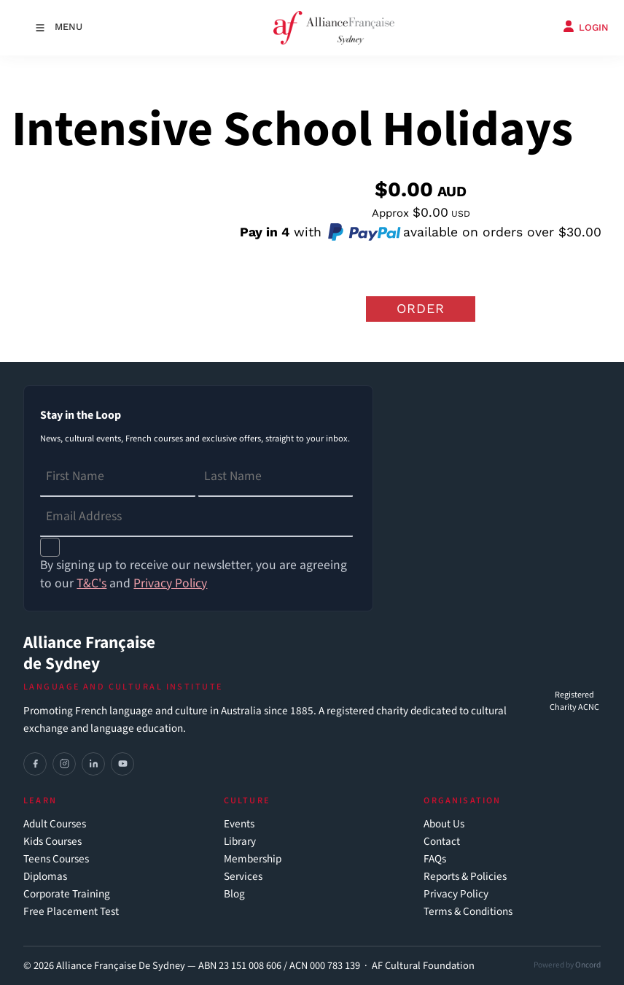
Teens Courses (56, 859)
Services (243, 877)
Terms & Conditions (468, 912)
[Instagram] (64, 764)
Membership (252, 859)
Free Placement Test (71, 912)
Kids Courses (52, 842)
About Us (444, 824)
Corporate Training (66, 894)
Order (421, 308)
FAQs (435, 859)
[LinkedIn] (93, 764)
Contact (442, 842)
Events (239, 824)
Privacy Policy (456, 894)
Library (240, 842)
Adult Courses (54, 824)
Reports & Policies (465, 877)
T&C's (91, 583)
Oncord (588, 964)
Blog (234, 894)
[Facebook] (35, 764)
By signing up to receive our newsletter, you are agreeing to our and (193, 574)
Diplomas (45, 877)
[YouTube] (122, 764)
